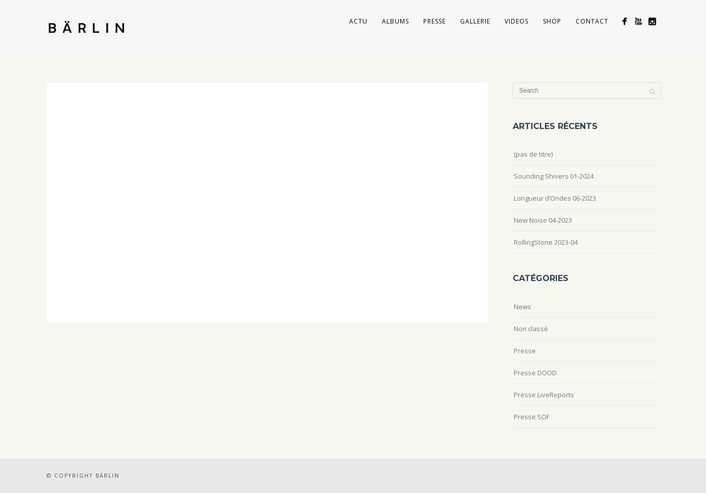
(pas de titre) (533, 154)
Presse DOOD (535, 372)
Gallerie (475, 21)
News (522, 306)
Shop (552, 21)
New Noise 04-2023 (543, 220)
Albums (395, 21)
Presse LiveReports (544, 394)
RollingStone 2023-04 (546, 242)
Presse (434, 21)
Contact (592, 21)
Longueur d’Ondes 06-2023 (555, 198)
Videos (517, 21)
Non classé (531, 328)
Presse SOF (532, 416)
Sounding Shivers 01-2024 (554, 176)
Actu (358, 21)
